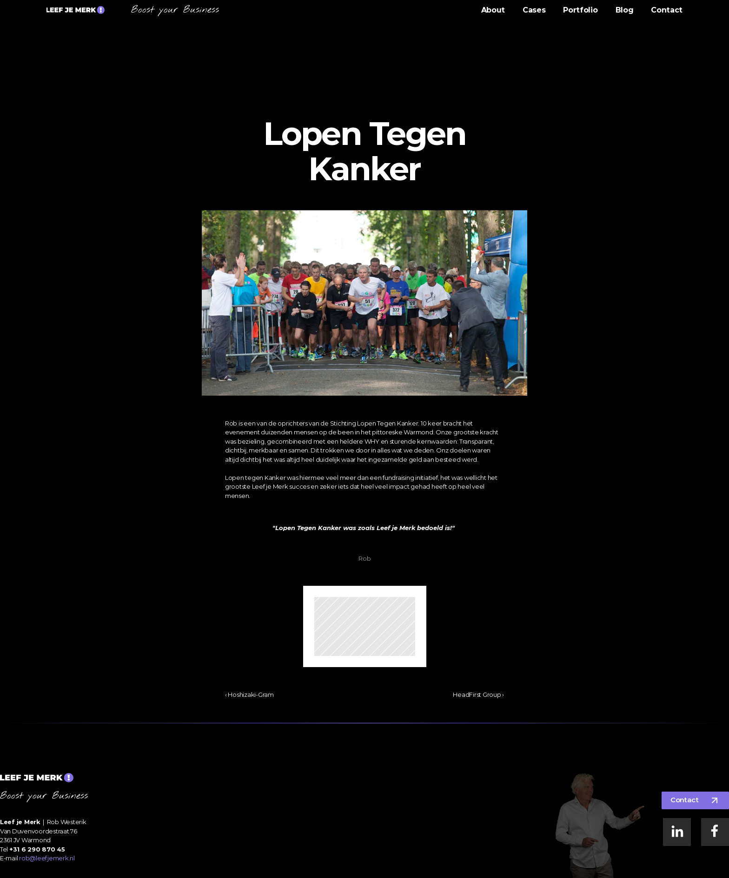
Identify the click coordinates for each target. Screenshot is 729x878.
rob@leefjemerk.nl (47, 858)
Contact (667, 10)
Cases (534, 10)
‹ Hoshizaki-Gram (249, 694)
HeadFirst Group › (478, 694)
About (493, 10)
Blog (625, 10)
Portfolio (580, 10)
